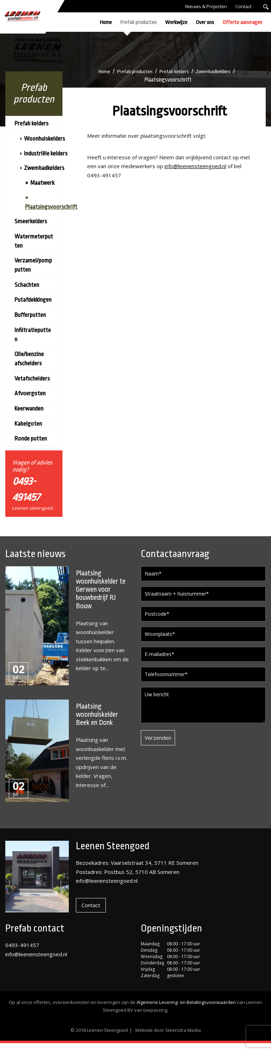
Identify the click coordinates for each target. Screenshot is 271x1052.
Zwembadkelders (215, 71)
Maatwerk (42, 182)
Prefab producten (138, 22)
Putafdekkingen (33, 299)
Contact (243, 6)
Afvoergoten (30, 393)
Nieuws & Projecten (206, 6)
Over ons (205, 22)
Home (106, 22)
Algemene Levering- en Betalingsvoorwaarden (186, 1011)
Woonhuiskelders (44, 138)
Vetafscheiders (32, 378)
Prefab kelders (174, 71)
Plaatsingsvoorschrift (51, 206)
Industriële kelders (45, 153)
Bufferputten (30, 315)
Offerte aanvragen (242, 22)
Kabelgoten (28, 423)
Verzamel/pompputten (33, 265)
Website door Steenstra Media (168, 1039)
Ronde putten (30, 438)
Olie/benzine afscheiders (29, 359)
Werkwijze (176, 22)
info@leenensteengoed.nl (195, 166)
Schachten (26, 285)
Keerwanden (28, 408)
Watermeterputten (33, 241)
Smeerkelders (30, 221)
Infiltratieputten (32, 335)
